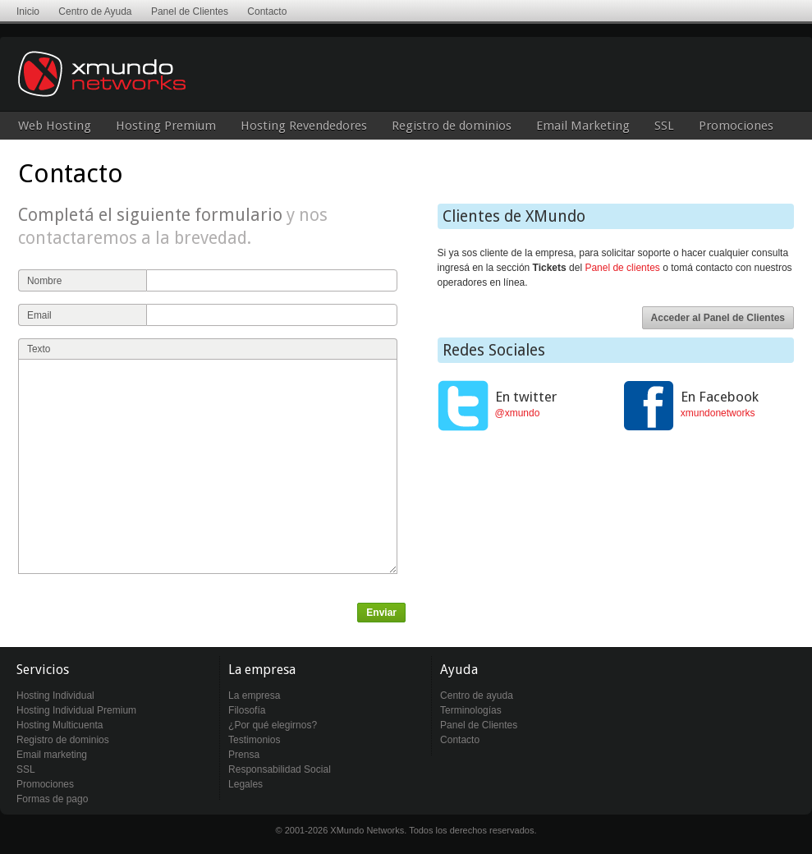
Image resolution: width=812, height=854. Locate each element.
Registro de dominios (452, 125)
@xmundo (517, 413)
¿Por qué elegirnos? (272, 725)
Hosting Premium (166, 125)
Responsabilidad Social (279, 769)
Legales (245, 784)
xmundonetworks (718, 413)
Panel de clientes (622, 267)
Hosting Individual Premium (76, 710)
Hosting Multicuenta (59, 725)
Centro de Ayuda (94, 11)
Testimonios (254, 740)
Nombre (44, 281)
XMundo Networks (151, 86)
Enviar (381, 612)
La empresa (254, 695)
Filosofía (246, 710)
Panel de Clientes (189, 11)
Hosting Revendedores (304, 125)
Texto (38, 349)
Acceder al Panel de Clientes (718, 318)
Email (39, 315)
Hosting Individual (55, 695)
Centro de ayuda (476, 695)
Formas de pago (52, 799)
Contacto (267, 11)
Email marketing (51, 754)
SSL (664, 125)
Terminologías (471, 710)
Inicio (27, 11)
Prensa (243, 754)
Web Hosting (54, 125)
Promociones (736, 125)
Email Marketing (583, 125)
